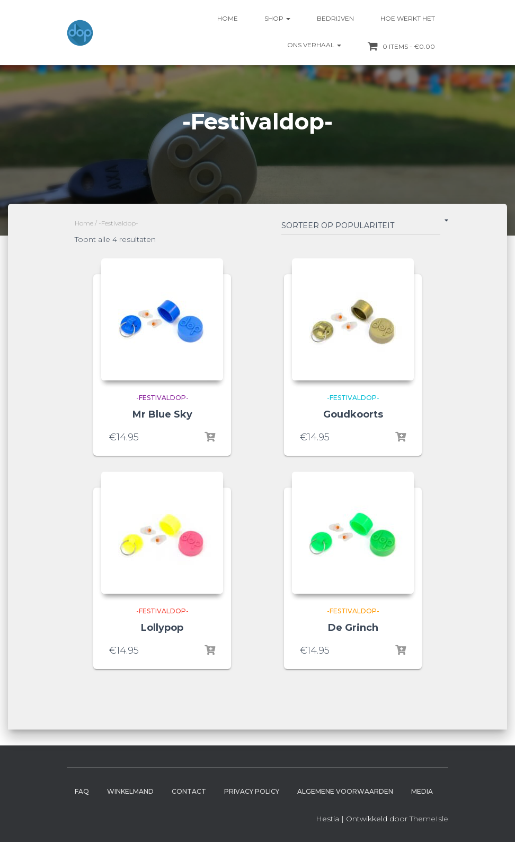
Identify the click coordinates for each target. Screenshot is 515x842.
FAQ (82, 791)
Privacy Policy (251, 791)
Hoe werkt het (407, 18)
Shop (277, 18)
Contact (189, 791)
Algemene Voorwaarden (345, 791)
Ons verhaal (314, 45)
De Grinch (353, 627)
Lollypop (162, 627)
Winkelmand (130, 791)
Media (422, 791)
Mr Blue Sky (162, 414)
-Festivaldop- (162, 398)
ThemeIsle (429, 818)
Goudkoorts (353, 414)
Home (227, 18)
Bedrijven (335, 18)
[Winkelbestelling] (360, 228)
